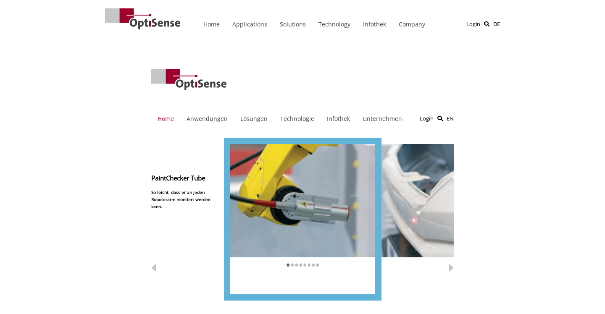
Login (473, 24)
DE (496, 24)
